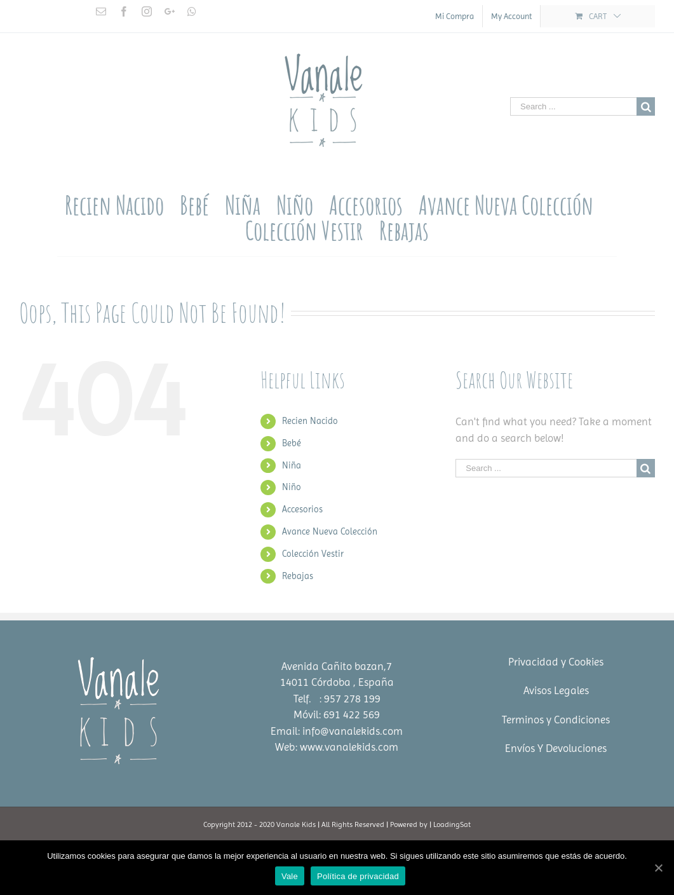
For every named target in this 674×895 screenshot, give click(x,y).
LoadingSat (452, 824)
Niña (291, 465)
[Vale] (658, 867)
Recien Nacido (310, 421)
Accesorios (302, 509)
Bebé (291, 443)
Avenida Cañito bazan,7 (336, 666)
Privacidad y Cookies (555, 661)
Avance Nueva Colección (329, 531)
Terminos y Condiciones (556, 719)
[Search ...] (573, 106)
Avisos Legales (556, 690)
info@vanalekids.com (352, 731)
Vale (289, 876)
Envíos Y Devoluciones (556, 748)
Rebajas (297, 576)
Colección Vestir (313, 554)
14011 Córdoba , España (337, 682)
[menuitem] (454, 16)
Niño (291, 487)
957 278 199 (352, 698)
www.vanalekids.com (349, 747)
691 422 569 (351, 714)
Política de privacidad (358, 876)
